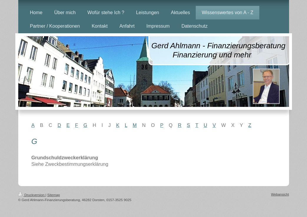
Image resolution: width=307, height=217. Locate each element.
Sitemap (53, 195)
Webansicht (280, 194)
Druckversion (32, 195)
